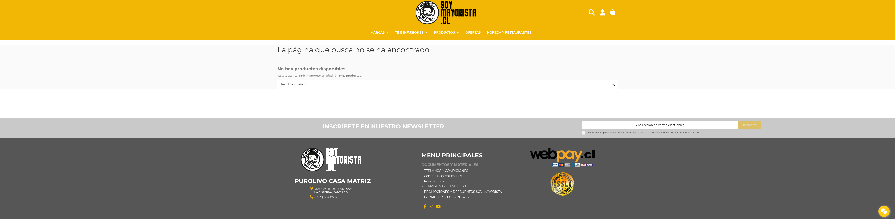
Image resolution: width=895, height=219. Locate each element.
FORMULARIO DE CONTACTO (447, 197)
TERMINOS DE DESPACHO (445, 186)
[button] (446, 32)
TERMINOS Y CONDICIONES (446, 171)
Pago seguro (434, 181)
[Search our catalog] (613, 84)
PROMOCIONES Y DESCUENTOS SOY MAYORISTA (463, 192)
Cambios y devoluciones (443, 176)
